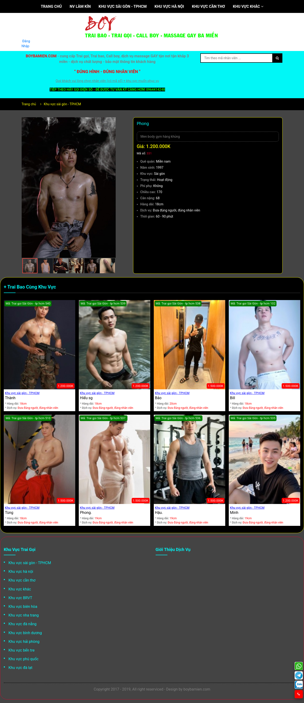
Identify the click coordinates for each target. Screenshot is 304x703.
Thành (10, 398)
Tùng (9, 512)
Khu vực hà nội (169, 6)
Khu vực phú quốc (23, 659)
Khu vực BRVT (20, 598)
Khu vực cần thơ (208, 6)
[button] (111, 121)
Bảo (158, 398)
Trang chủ (51, 6)
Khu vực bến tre (21, 650)
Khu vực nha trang (23, 615)
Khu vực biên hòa (22, 606)
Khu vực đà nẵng (22, 624)
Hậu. (159, 512)
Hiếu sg (86, 398)
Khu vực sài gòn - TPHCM (123, 6)
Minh (234, 512)
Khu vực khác (248, 6)
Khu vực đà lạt (20, 667)
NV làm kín (80, 6)
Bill (232, 398)
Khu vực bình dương (25, 633)
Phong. (86, 512)
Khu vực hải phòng (23, 641)
